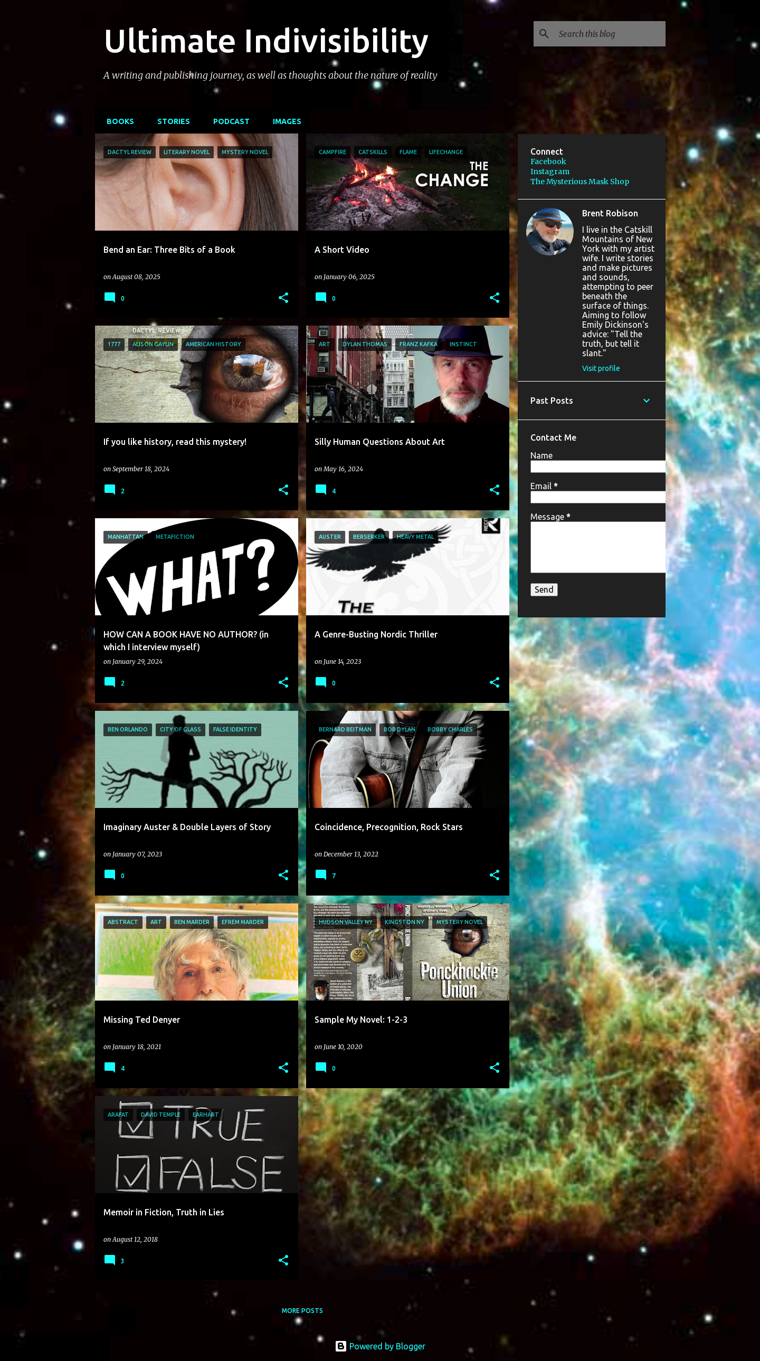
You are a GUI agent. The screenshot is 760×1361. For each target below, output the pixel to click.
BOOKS (117, 121)
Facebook (548, 161)
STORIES (170, 121)
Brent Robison (610, 213)
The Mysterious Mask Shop (579, 181)
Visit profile (601, 368)
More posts (302, 1310)
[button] (283, 298)
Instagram (549, 171)
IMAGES (284, 121)
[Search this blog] (610, 33)
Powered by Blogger (380, 1346)
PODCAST (228, 121)
